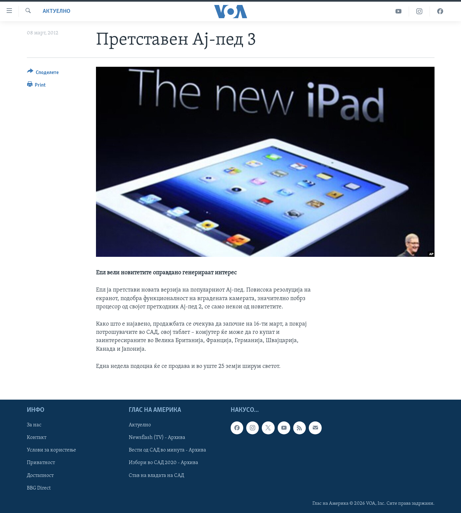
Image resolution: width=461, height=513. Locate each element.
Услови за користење (51, 450)
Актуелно (56, 11)
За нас (34, 425)
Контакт (36, 437)
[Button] (43, 73)
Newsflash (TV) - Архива (157, 437)
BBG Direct (39, 488)
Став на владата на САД (156, 475)
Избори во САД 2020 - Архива (163, 462)
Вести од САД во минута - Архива (167, 450)
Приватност (41, 462)
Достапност (40, 475)
